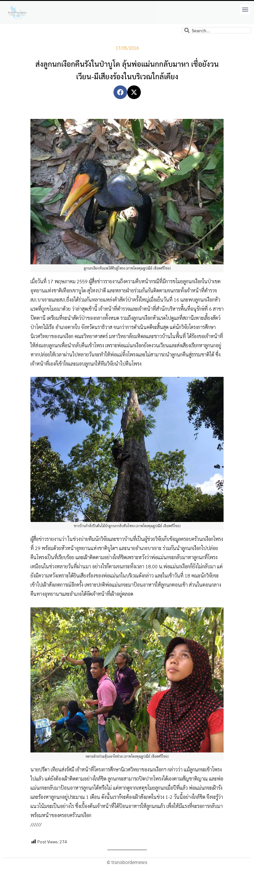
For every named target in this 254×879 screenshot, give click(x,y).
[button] (245, 9)
